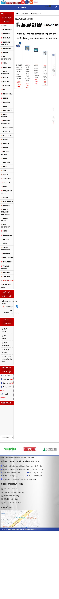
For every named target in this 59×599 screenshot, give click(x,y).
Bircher (6, 34)
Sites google (4, 337)
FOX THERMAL (8, 201)
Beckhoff (7, 48)
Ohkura (6, 148)
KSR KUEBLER (8, 258)
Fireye (5, 77)
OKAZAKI (6, 272)
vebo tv (2, 457)
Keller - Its (7, 110)
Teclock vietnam (5, 351)
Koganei (6, 102)
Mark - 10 (6, 131)
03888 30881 (10, 306)
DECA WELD (7, 67)
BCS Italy (6, 38)
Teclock (6, 183)
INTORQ (6, 239)
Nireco (6, 143)
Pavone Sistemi (5, 153)
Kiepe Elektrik (4, 116)
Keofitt (6, 106)
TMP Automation (5, 344)
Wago (5, 197)
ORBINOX (6, 205)
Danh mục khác (6, 286)
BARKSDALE (7, 235)
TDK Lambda (7, 178)
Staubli (6, 174)
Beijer (5, 52)
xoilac (10, 457)
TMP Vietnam (4, 330)
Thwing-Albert (5, 267)
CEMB (5, 231)
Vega (5, 187)
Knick (5, 98)
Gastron (6, 86)
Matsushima (7, 135)
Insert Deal (7, 94)
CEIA (5, 63)
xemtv (19, 457)
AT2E (5, 26)
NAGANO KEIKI (8, 280)
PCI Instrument (5, 226)
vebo (6, 457)
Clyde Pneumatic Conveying (5, 212)
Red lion (6, 162)
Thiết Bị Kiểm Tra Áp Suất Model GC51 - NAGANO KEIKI (18, 72)
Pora (5, 158)
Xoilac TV (33, 457)
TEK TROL (6, 276)
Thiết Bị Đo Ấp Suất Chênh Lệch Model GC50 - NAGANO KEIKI (27, 70)
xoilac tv (14, 457)
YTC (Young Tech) (6, 192)
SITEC (5, 243)
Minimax (6, 139)
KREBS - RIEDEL (5, 219)
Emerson (6, 254)
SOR (4, 170)
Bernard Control (5, 43)
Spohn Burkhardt (5, 249)
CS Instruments (6, 58)
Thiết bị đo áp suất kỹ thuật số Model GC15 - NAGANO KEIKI (36, 68)
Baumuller (7, 30)
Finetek (6, 82)
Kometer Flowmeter (5, 122)
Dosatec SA (7, 262)
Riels (5, 166)
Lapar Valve (8, 127)
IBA (4, 90)
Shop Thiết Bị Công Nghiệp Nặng (7, 359)
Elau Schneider (5, 72)
